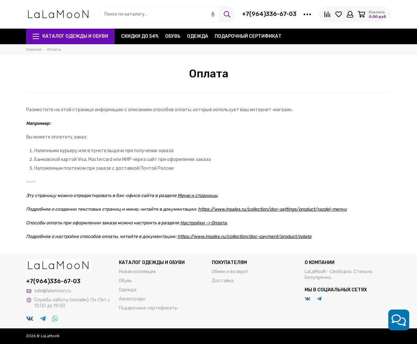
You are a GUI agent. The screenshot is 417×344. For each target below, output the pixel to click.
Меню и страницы (197, 195)
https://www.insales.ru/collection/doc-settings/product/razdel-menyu (272, 209)
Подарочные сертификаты (148, 308)
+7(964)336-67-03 (269, 14)
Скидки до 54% (140, 36)
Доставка (223, 281)
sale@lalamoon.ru (52, 291)
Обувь (172, 36)
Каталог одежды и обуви (70, 36)
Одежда (197, 36)
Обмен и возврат (230, 271)
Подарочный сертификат (248, 36)
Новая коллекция (137, 271)
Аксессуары (132, 299)
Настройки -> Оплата (203, 223)
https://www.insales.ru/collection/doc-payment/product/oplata (244, 236)
